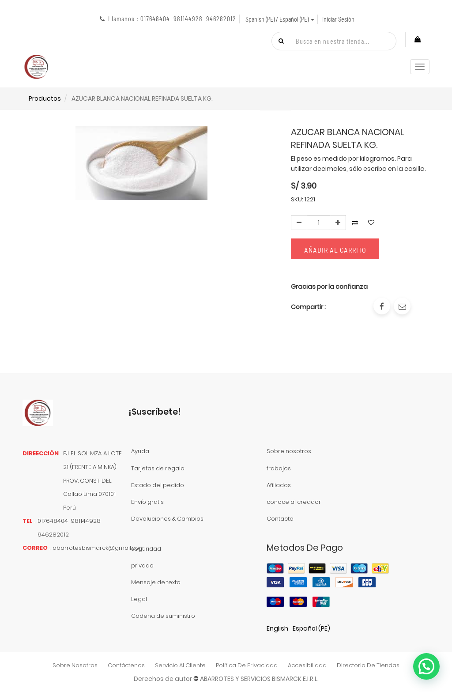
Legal (139, 599)
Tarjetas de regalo (158, 468)
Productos (45, 98)
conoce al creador (294, 502)
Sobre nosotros (289, 451)
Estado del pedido (157, 485)
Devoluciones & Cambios (167, 518)
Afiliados (279, 485)
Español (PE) (311, 628)
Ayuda (140, 451)
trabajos (279, 468)
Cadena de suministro (163, 616)
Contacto (280, 518)
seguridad (146, 549)
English (277, 628)
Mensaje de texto (156, 582)
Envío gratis (147, 502)
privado (142, 565)
